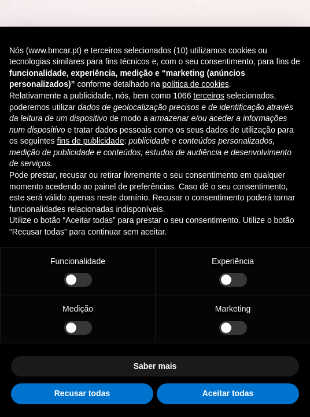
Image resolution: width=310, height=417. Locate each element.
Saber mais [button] (155, 366)
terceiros (208, 95)
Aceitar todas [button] (228, 393)
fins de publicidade (90, 140)
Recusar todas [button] (82, 393)
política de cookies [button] (196, 84)
